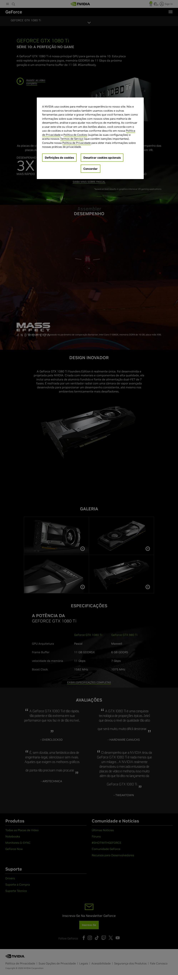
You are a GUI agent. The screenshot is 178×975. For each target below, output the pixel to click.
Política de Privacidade (76, 143)
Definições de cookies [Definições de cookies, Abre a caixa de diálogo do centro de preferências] (59, 157)
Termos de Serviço (71, 138)
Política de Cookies (75, 134)
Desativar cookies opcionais (102, 157)
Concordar (90, 168)
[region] (90, 138)
